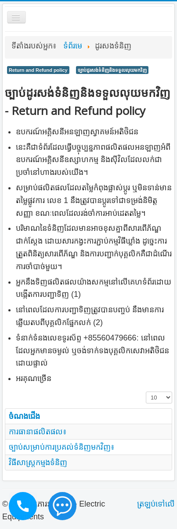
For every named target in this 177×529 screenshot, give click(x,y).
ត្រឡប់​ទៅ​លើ (156, 503)
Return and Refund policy (38, 70)
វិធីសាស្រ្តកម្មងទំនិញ (38, 462)
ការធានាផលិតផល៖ (38, 431)
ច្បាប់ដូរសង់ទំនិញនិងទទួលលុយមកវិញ (112, 70)
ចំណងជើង (24, 416)
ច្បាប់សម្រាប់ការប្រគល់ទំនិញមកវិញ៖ (62, 447)
